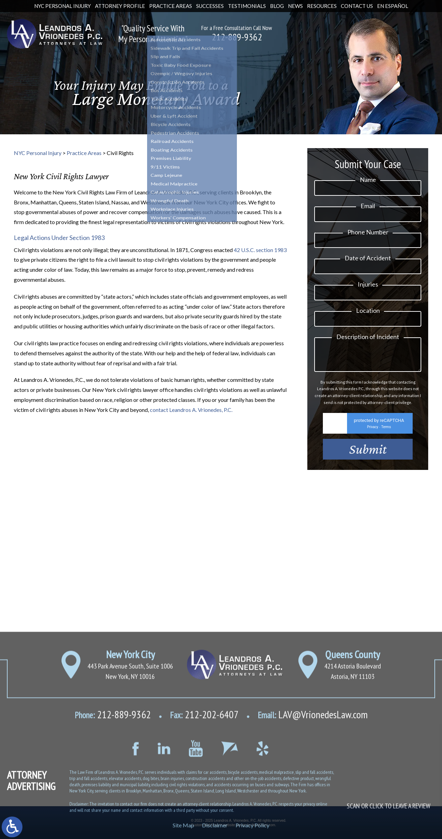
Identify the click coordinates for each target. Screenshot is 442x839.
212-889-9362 (237, 37)
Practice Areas (170, 6)
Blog (277, 6)
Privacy (372, 438)
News (295, 6)
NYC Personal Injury (62, 6)
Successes (210, 6)
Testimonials (247, 6)
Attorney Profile (120, 6)
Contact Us (357, 6)
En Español (392, 6)
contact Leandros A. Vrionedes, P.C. (191, 409)
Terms (386, 438)
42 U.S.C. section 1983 (260, 250)
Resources (322, 6)
